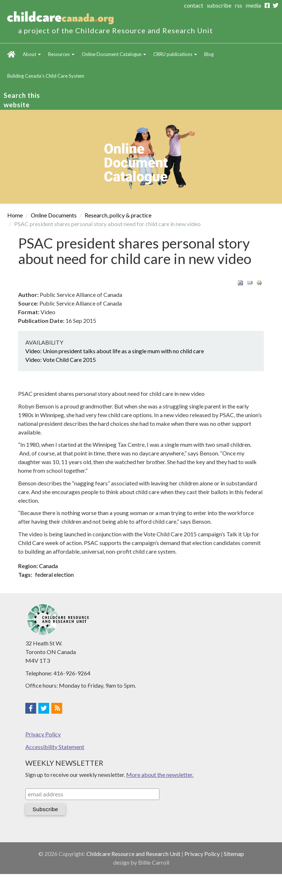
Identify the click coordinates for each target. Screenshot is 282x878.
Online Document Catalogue (114, 54)
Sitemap (234, 853)
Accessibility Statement (54, 746)
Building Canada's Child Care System (45, 76)
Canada (48, 565)
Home (11, 54)
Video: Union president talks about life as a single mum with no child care (114, 350)
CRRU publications (175, 54)
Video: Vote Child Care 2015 (60, 359)
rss (238, 5)
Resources (61, 54)
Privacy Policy (43, 734)
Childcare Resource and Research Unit (133, 853)
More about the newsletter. (159, 774)
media (253, 5)
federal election (54, 574)
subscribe (219, 5)
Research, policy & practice (118, 215)
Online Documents (54, 215)
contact (193, 5)
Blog (209, 54)
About (32, 54)
